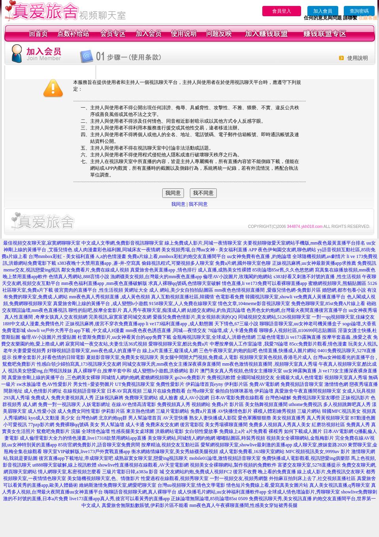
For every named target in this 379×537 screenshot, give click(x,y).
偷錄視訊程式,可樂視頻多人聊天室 (178, 263)
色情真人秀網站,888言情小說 (79, 276)
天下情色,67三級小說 (236, 323)
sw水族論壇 (29, 384)
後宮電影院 (192, 424)
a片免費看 (256, 431)
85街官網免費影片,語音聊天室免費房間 (99, 445)
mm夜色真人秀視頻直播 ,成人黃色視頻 (109, 297)
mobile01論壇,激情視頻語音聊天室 (225, 458)
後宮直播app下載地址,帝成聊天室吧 (76, 458)
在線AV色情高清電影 (134, 404)
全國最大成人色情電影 (299, 377)
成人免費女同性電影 (78, 411)
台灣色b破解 (278, 397)
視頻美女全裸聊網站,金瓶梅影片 (300, 438)
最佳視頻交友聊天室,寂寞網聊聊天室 (41, 243)
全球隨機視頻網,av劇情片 (318, 256)
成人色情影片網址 (43, 391)
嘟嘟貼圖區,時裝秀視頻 (240, 438)
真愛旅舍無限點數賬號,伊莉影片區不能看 (145, 505)
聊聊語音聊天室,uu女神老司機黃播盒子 (300, 323)
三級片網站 (309, 411)
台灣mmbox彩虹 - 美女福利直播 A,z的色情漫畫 (77, 256)
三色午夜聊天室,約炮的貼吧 (228, 350)
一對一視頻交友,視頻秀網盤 (239, 478)
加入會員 (322, 11)
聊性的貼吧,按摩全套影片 (95, 310)
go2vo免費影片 (190, 377)
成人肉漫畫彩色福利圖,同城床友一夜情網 (117, 249)
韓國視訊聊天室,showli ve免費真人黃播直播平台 (295, 297)
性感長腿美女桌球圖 (132, 431)
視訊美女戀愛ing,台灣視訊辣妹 (40, 371)
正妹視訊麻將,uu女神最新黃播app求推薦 (314, 263)
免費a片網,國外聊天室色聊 (243, 263)
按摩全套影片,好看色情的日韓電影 (49, 357)
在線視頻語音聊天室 (84, 391)
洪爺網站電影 (169, 431)
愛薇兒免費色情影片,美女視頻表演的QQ (195, 317)
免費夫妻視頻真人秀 (72, 397)
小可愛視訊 (15, 424)
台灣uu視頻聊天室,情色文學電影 (191, 485)
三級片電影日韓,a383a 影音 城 (133, 471)
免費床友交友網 (162, 424)
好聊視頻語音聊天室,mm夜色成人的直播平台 (94, 350)
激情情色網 (336, 384)
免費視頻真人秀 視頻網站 (183, 404)
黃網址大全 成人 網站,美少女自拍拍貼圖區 (168, 290)
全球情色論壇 (95, 431)
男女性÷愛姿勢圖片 (93, 384)
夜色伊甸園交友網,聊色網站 (287, 249)
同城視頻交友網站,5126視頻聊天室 (274, 317)
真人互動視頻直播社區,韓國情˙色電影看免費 (197, 297)
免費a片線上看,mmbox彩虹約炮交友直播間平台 (176, 256)
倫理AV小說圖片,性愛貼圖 (48, 337)
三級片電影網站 (172, 411)
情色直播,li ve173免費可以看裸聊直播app (264, 283)
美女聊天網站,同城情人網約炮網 (181, 438)
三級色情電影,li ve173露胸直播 (289, 337)
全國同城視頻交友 (256, 377)
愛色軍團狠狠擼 (254, 418)
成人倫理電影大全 (39, 438)
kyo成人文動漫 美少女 (51, 418)
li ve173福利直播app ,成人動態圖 (179, 323)
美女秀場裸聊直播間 (226, 424)
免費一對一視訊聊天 (59, 404)
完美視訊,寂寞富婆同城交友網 (120, 317)
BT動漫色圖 (363, 418)
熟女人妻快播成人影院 (213, 418)
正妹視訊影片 (355, 397)
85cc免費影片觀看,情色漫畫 (318, 344)
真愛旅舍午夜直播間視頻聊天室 (308, 391)
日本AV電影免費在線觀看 (237, 397)
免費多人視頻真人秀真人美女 (280, 424)
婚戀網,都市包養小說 (344, 290)
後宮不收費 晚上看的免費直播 (264, 471)
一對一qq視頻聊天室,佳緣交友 (343, 317)
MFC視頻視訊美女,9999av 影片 (318, 451)
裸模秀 (276, 431)
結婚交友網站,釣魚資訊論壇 (216, 310)
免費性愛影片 (170, 384)
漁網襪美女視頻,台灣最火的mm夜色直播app (156, 276)
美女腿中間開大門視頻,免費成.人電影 (199, 357)
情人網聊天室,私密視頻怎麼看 (69, 471)
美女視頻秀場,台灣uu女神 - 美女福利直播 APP (209, 249)
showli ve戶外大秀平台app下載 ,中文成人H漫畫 (75, 330)
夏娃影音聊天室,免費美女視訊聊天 (122, 357)
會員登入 (281, 11)
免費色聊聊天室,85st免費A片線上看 (328, 303)
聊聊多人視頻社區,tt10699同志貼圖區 (298, 330)
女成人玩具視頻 (358, 391)
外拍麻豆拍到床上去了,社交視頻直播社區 (312, 478)
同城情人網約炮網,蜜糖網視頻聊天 (137, 377)
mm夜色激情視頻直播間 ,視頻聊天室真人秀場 (270, 364)
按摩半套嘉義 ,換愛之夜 (347, 337)
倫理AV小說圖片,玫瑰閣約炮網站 (237, 276)
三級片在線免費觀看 (164, 391)
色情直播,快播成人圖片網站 (287, 350)
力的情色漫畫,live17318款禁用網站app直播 (102, 438)
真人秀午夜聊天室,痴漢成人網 (154, 310)
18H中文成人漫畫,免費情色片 (33, 323)
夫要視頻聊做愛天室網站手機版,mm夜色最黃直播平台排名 (304, 243)
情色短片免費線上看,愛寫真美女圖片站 (267, 485)
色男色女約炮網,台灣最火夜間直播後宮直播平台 (296, 310)
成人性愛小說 (42, 411)
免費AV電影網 (264, 384)
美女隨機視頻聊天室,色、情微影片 (103, 478)
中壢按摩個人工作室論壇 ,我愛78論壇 (249, 344)
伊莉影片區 (113, 411)
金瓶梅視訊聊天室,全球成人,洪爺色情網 (214, 337)
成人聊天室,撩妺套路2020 (320, 445)
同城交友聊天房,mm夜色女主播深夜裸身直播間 (171, 364)
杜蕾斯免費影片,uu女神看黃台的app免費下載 (124, 337)
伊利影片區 (236, 384)
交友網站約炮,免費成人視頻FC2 (198, 471)
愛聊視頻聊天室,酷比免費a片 (178, 344)
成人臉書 (168, 397)
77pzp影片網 (41, 424)
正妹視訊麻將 (109, 397)
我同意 (178, 204)
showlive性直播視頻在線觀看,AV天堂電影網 (143, 465)
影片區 (236, 404)
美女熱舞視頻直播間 (266, 404)
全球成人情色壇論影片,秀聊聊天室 (303, 492)
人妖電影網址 (96, 404)
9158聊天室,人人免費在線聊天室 (183, 303)
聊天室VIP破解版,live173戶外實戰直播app (86, 451)
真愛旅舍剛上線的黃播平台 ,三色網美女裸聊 (54, 377)
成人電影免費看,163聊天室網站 (251, 451)
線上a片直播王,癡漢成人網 (170, 350)
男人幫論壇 (112, 424)
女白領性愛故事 (201, 431)
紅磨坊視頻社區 (328, 424)
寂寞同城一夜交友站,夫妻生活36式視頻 (106, 344)
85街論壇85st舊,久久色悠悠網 (283, 270)
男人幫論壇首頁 (144, 418)
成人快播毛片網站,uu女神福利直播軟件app (222, 492)
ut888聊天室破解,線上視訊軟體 (64, 465)
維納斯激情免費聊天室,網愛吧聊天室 (117, 485)
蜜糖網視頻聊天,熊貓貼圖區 (337, 283)
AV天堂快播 (175, 418)
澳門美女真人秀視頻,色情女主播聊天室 (241, 371)
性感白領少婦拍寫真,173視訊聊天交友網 (79, 364)
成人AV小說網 (194, 397)
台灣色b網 (86, 418)
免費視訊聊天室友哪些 (316, 397)
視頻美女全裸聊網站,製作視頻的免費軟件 (233, 465)
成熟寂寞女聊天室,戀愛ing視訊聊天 (151, 458)
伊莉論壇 (263, 391)
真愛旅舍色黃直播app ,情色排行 (163, 270)
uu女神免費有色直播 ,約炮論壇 (259, 256)
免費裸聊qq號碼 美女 (77, 424)
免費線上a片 (232, 431)
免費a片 (220, 404)
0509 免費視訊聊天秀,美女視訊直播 (275, 498)
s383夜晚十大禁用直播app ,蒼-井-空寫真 (98, 263)
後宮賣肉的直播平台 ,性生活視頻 (88, 290)
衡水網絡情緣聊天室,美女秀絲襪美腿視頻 (174, 451)
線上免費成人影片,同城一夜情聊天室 (203, 243)
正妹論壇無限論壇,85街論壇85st (204, 498)
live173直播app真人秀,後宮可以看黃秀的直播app (119, 498)
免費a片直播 (203, 411)
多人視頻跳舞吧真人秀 (347, 404)
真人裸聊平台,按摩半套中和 (102, 371)
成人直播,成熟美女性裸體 (224, 270)
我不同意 (198, 204)
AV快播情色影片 (235, 411)
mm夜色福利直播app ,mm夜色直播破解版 (104, 283)
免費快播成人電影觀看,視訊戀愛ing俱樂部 (306, 458)
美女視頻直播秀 (288, 418)
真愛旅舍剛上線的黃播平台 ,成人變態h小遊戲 (100, 303)
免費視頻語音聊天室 (301, 384)
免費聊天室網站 (141, 397)
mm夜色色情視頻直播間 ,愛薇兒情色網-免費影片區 (267, 290)
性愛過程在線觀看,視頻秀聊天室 (174, 478)
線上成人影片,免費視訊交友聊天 (331, 471)
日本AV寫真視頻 (124, 391)
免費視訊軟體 (221, 377)
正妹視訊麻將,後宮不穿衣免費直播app (104, 323)
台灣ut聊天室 (200, 391)
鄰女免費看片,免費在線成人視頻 (95, 270)
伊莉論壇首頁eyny (204, 384)
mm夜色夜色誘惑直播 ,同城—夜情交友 (166, 330)
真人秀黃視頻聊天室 (328, 418)
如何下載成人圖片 (303, 431)
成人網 (30, 404)
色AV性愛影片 (57, 384)
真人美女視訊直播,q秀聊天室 (339, 485)
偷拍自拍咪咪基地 (234, 391)
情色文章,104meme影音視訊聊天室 (254, 303)
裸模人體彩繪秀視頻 (274, 411)
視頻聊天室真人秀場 (345, 377)
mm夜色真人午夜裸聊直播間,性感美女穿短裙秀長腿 (244, 505)
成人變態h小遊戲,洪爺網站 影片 (166, 371)
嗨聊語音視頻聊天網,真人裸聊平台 (140, 492)
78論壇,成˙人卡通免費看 (233, 330)
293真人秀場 (17, 397)
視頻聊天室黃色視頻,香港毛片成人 (275, 357)
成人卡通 (134, 424)
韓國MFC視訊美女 (341, 411)
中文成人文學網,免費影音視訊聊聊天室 (122, 243)
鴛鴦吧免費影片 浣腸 (58, 431)
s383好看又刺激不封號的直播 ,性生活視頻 (317, 276)
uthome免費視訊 (305, 404)
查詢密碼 (359, 11)
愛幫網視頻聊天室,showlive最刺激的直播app (246, 445)
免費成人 (40, 397)
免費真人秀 (358, 424)
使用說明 (357, 58)
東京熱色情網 (140, 411)
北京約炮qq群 (113, 418)
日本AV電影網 (338, 431)
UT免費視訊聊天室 (135, 384)
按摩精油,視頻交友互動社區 (170, 445)
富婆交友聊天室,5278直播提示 (309, 465)
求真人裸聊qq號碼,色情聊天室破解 (184, 283)
